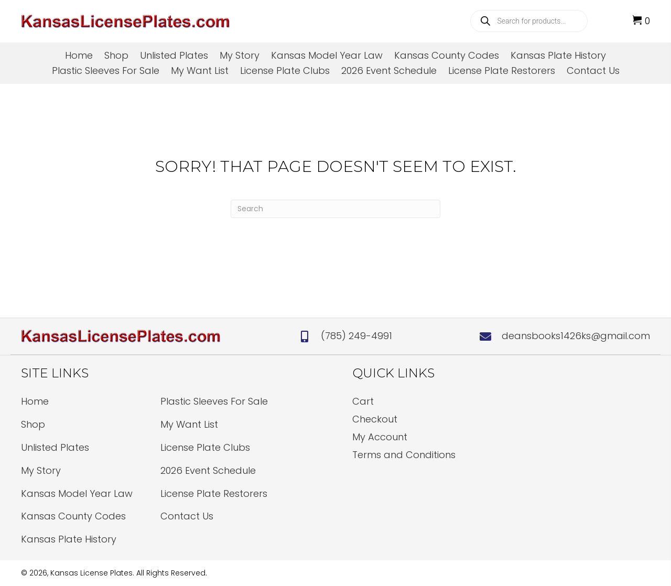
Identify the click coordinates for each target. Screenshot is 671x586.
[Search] (335, 209)
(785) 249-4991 (356, 335)
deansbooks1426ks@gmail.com (576, 335)
